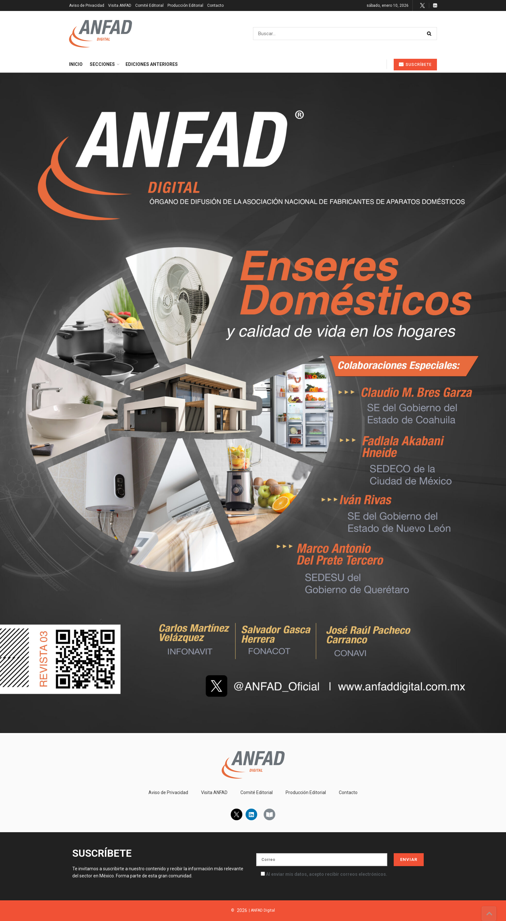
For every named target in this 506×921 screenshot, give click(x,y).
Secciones (102, 64)
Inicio (76, 64)
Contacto (215, 5)
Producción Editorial (185, 5)
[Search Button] (430, 33)
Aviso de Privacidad (86, 5)
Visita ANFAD (119, 5)
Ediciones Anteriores (152, 64)
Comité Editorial (149, 5)
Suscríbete (415, 64)
